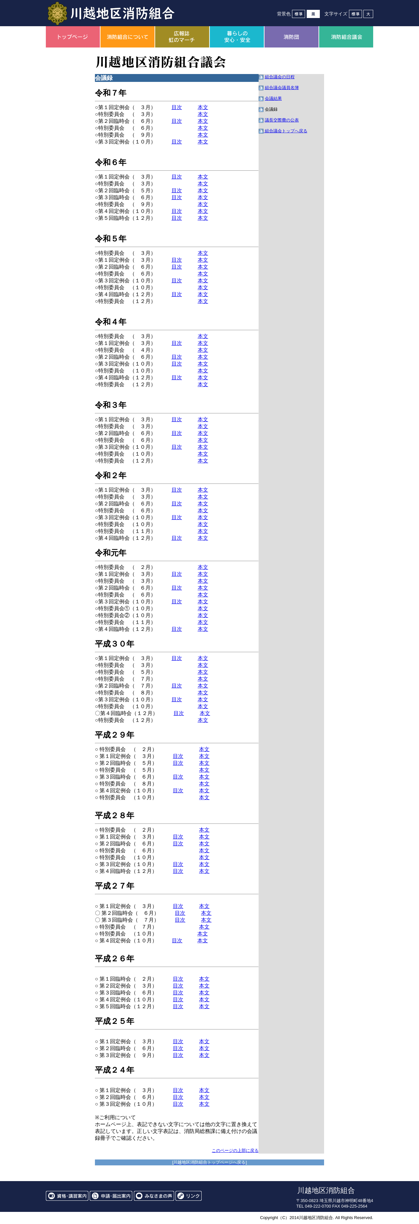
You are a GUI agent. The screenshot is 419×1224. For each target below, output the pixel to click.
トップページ (73, 36)
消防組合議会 (346, 36)
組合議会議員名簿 (282, 87)
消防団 (291, 36)
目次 (177, 107)
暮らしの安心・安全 (237, 36)
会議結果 (273, 98)
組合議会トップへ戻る (286, 130)
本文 (203, 107)
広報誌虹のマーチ (182, 36)
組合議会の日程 (280, 76)
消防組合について (127, 36)
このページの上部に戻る (235, 1150)
